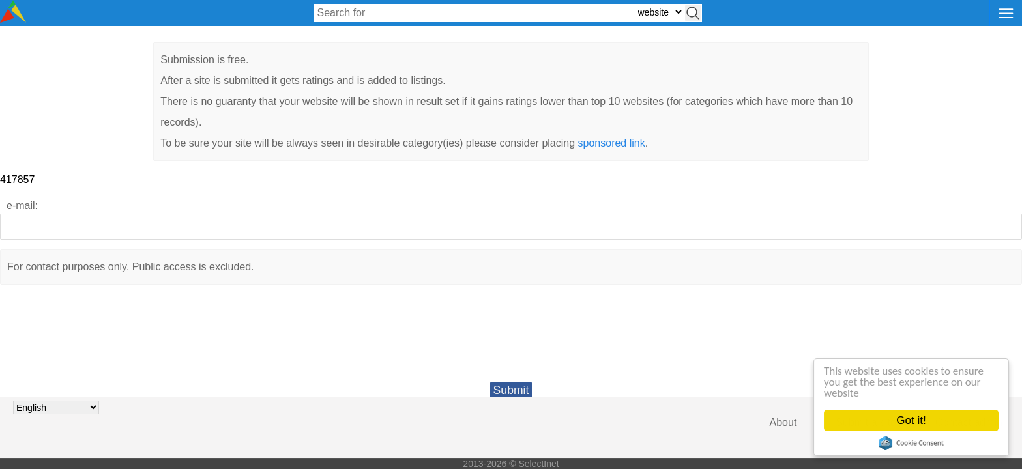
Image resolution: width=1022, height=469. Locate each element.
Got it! (911, 420)
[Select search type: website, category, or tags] (659, 12)
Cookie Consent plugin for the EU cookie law (911, 443)
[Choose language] (56, 407)
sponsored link (611, 143)
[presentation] (511, 343)
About (783, 422)
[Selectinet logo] (13, 19)
